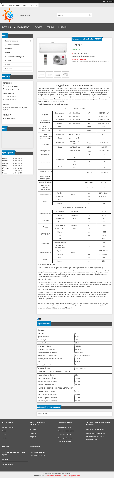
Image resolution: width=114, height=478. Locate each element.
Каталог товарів (11, 41)
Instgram (33, 437)
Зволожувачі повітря (65, 438)
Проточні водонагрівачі (66, 431)
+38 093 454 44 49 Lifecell (95, 430)
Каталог (5, 27)
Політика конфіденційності (71, 476)
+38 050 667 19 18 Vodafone (95, 433)
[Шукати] (90, 15)
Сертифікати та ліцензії (14, 57)
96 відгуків (109, 1)
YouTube (33, 430)
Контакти (62, 27)
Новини (8, 61)
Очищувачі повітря (64, 441)
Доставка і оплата (22, 27)
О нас (4, 431)
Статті (7, 65)
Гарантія (38, 27)
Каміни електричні (64, 427)
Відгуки (8, 53)
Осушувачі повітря (64, 434)
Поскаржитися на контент (53, 476)
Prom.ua (67, 474)
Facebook (33, 433)
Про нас (50, 27)
